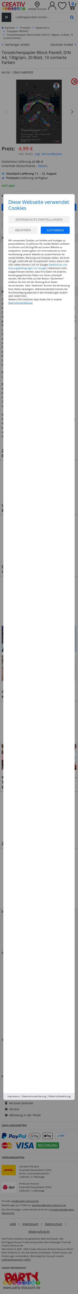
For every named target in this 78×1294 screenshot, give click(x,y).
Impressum (13, 1096)
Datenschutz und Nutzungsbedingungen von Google (37, 266)
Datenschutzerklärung (34, 1096)
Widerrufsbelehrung (59, 1096)
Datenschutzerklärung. (20, 302)
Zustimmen (55, 230)
